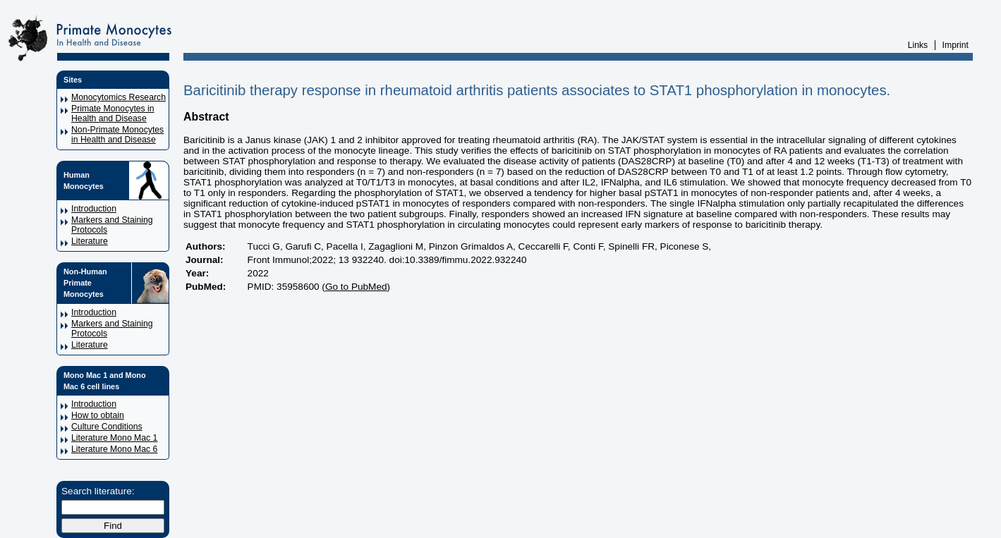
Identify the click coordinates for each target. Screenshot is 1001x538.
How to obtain (97, 415)
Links (918, 45)
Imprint (955, 45)
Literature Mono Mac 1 (114, 438)
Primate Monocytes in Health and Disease (112, 113)
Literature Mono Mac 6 (114, 449)
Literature (89, 241)
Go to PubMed (356, 286)
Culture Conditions (106, 427)
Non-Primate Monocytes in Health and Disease (117, 135)
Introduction (93, 209)
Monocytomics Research (118, 97)
